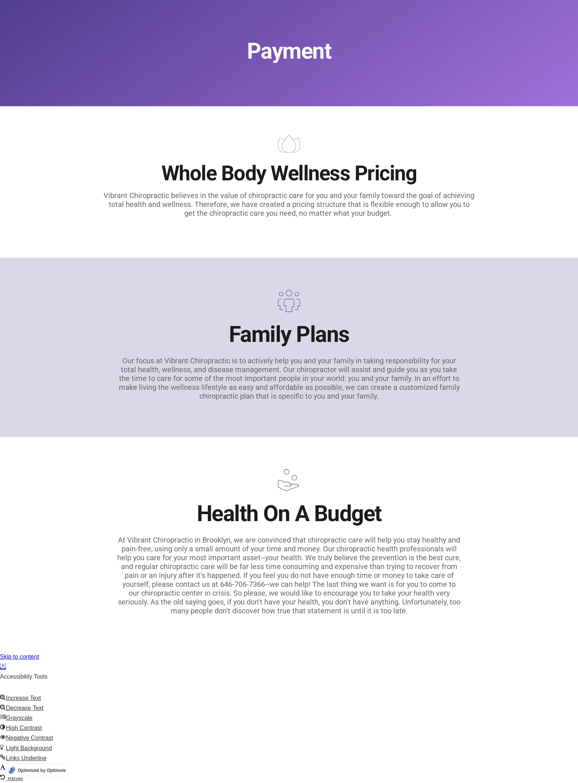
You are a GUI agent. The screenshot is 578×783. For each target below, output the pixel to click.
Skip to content (19, 657)
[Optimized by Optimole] (37, 770)
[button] (3, 667)
